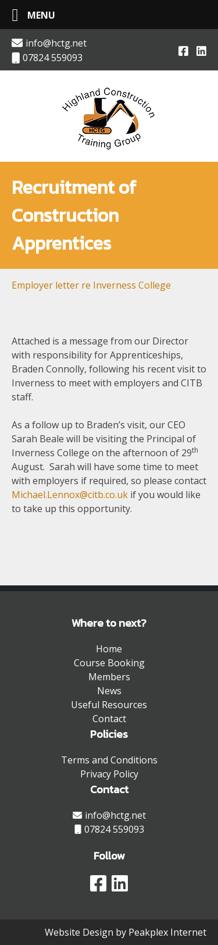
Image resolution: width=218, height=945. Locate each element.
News (109, 690)
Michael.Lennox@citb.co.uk (70, 494)
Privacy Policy (109, 774)
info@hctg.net (49, 43)
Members (109, 676)
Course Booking (109, 662)
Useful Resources (109, 704)
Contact (109, 718)
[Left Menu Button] (29, 15)
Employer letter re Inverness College (91, 285)
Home (109, 648)
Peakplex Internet (167, 932)
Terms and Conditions (109, 760)
